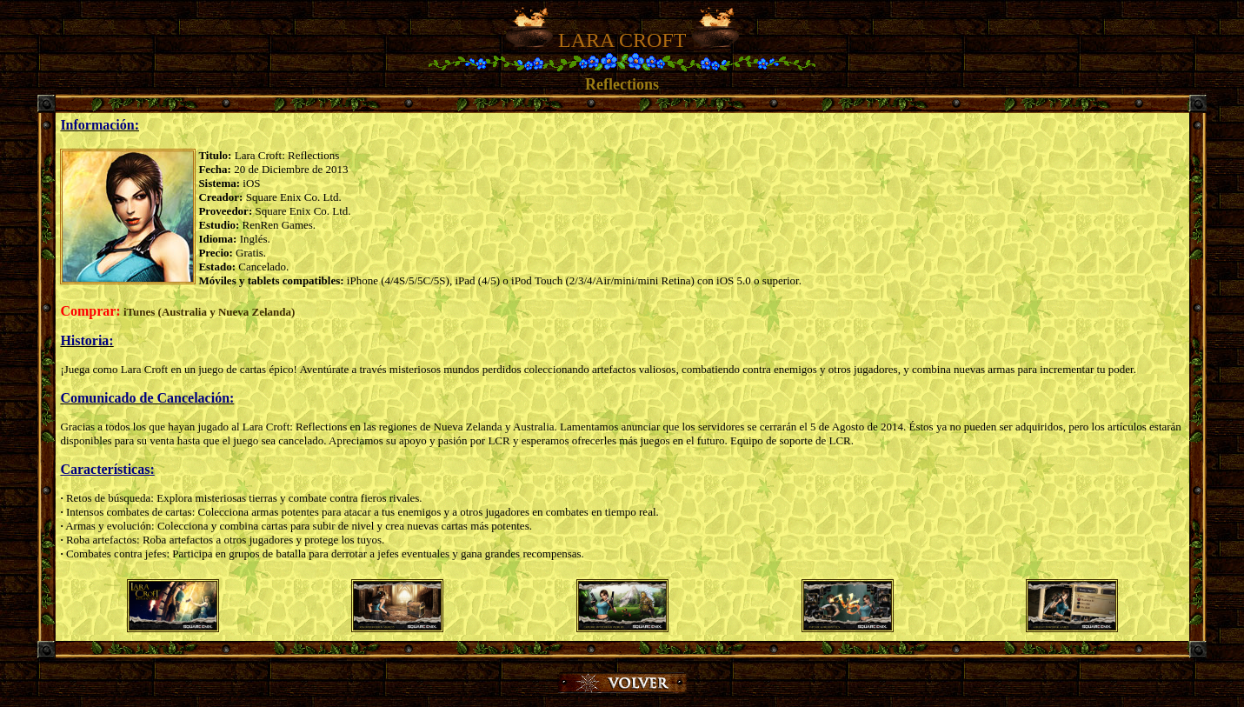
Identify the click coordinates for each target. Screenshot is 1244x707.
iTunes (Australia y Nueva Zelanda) (209, 311)
